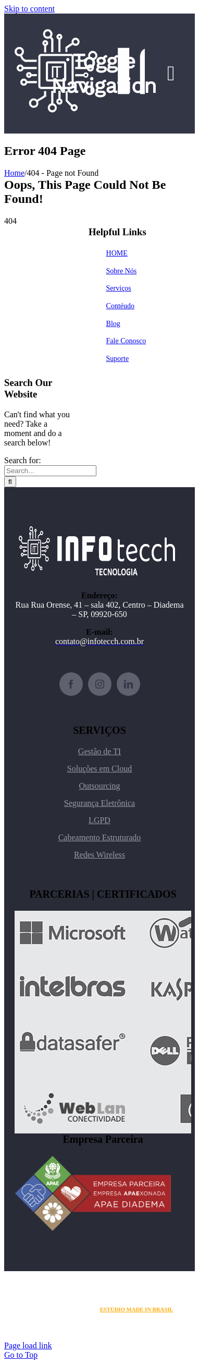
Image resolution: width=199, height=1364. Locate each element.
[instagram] (99, 684)
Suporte (117, 359)
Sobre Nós (121, 271)
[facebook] (71, 684)
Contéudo (120, 306)
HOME (117, 253)
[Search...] (50, 470)
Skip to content (29, 8)
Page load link (28, 1345)
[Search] (10, 481)
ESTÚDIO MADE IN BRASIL (136, 1309)
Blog (113, 324)
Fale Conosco (126, 341)
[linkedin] (128, 684)
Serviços (118, 288)
